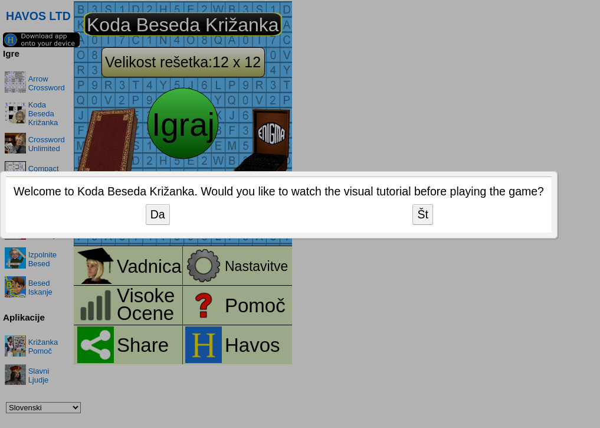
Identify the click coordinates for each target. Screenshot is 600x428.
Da (157, 214)
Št (422, 214)
